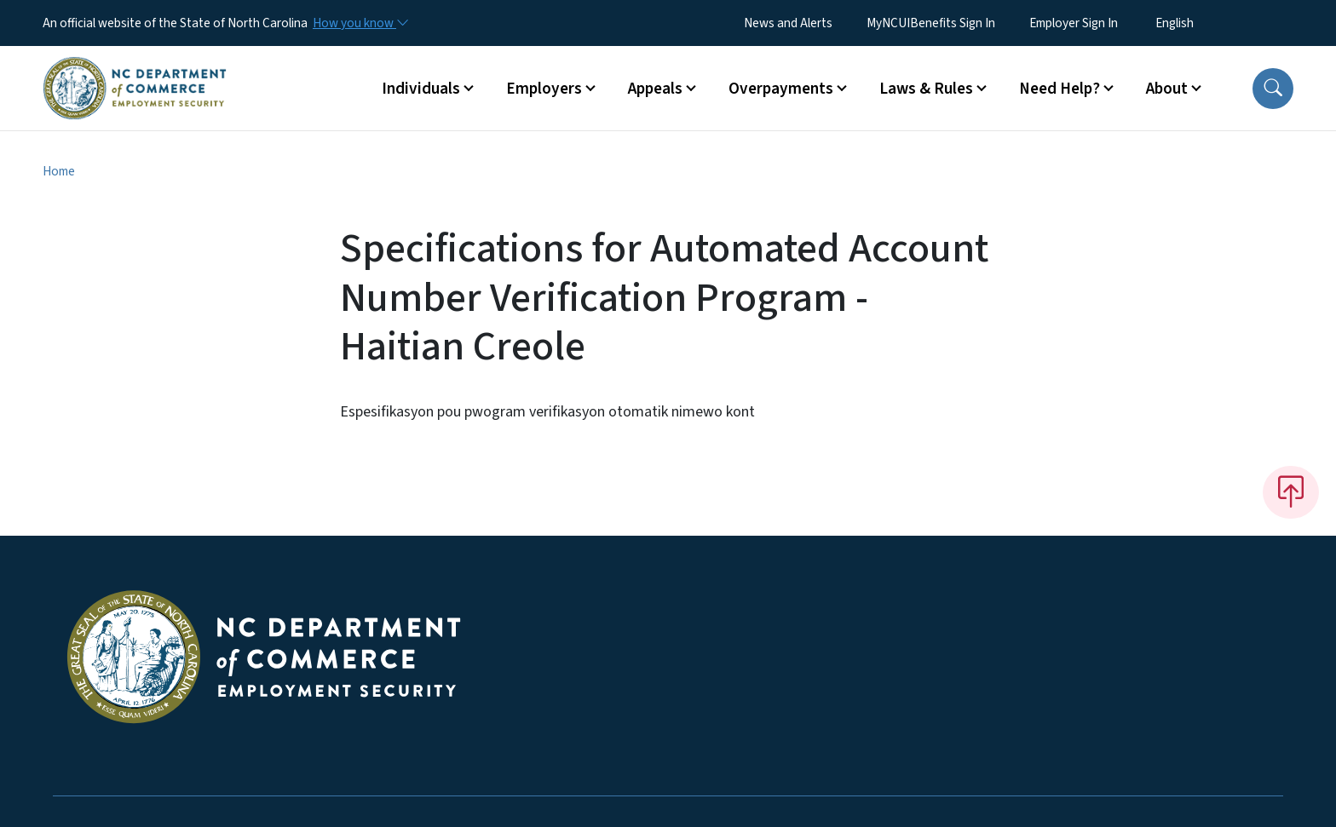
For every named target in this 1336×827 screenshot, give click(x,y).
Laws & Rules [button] (926, 89)
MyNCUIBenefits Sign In (931, 23)
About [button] (1167, 89)
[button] (1272, 88)
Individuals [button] (421, 89)
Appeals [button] (655, 89)
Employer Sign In (1073, 23)
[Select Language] (1201, 23)
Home (59, 171)
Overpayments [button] (780, 89)
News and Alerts (788, 23)
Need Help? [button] (1059, 89)
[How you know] (359, 23)
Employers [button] (544, 89)
